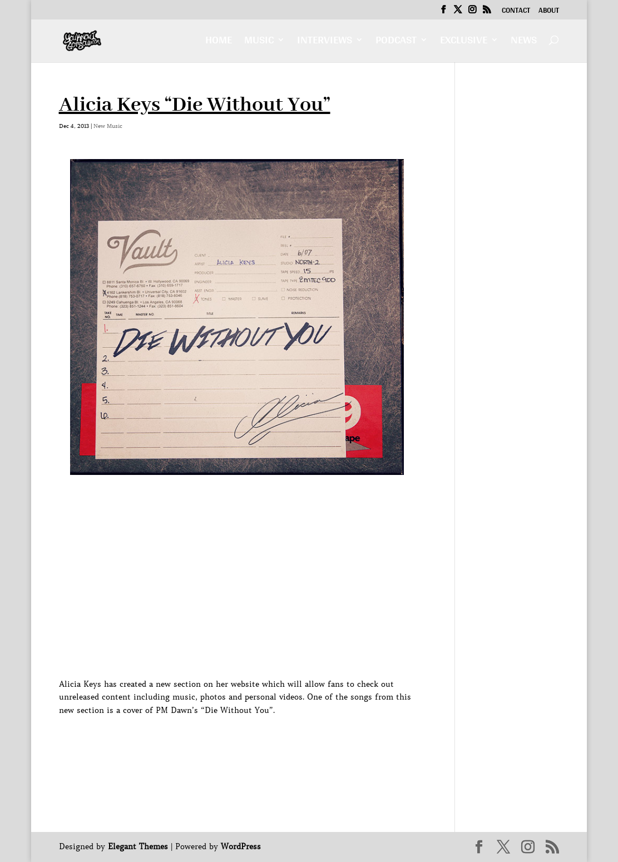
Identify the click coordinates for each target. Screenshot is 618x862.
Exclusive (463, 42)
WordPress (241, 846)
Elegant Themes (138, 846)
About (548, 11)
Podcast (396, 42)
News (524, 42)
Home (218, 42)
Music (259, 42)
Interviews (324, 42)
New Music (107, 126)
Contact (516, 11)
